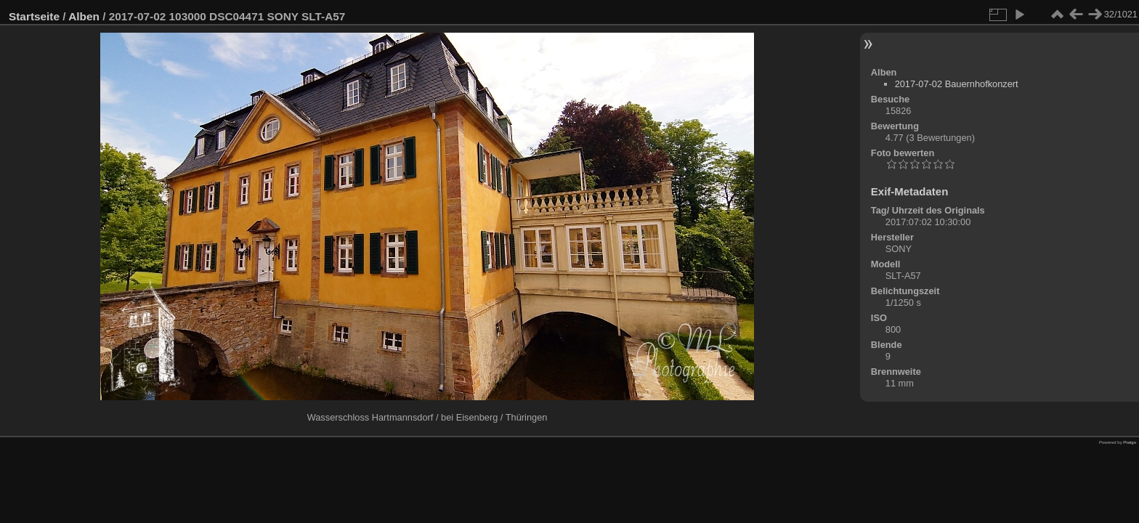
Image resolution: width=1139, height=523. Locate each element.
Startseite (34, 16)
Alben (84, 16)
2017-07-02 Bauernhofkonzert (956, 83)
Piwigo (1129, 442)
